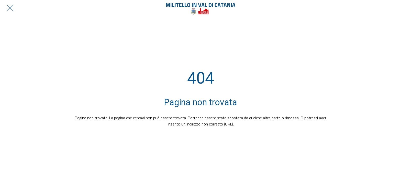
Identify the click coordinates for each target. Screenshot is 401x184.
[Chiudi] (10, 8)
